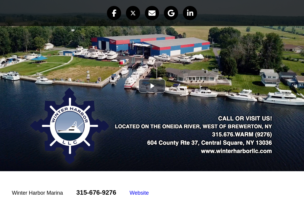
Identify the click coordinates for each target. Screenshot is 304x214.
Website (139, 193)
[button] (114, 13)
